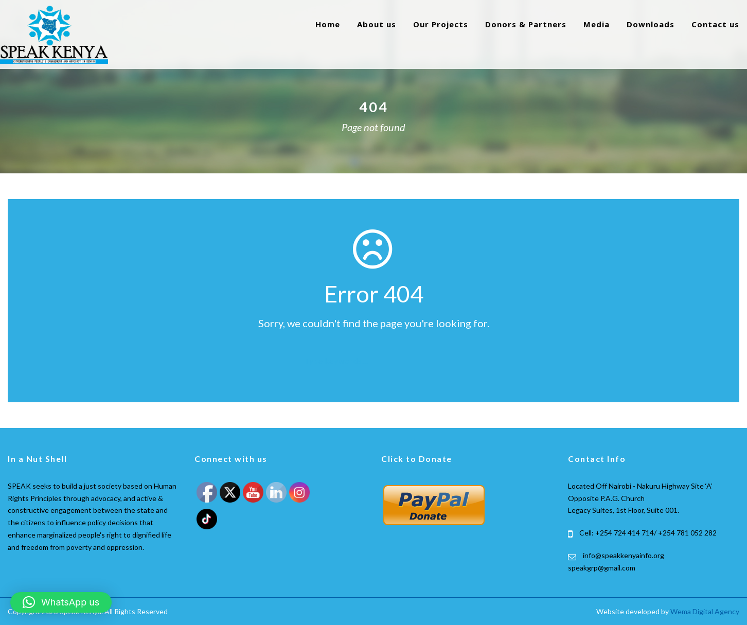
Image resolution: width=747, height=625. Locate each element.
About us (376, 24)
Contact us (715, 24)
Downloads (650, 24)
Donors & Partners (525, 24)
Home (327, 24)
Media (596, 24)
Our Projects (440, 24)
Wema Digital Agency (704, 611)
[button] (61, 602)
